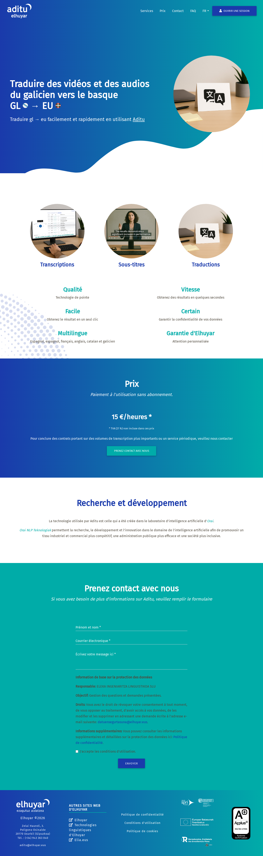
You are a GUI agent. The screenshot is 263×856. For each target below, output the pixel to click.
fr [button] (204, 14)
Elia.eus (78, 840)
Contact (178, 14)
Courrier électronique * (93, 641)
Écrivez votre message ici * (96, 654)
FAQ (193, 14)
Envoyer (131, 763)
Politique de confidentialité (142, 814)
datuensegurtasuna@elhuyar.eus (122, 722)
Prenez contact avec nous (131, 450)
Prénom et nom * (88, 627)
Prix (162, 14)
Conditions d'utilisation (142, 823)
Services (146, 14)
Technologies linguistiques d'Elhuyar (83, 830)
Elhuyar (78, 820)
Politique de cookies (142, 831)
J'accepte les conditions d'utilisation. (108, 751)
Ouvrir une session (234, 14)
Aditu (139, 119)
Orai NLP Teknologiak (35, 530)
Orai (210, 521)
